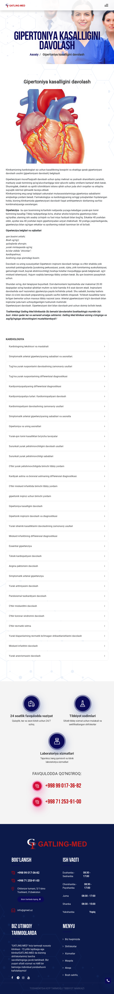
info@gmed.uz (25, 910)
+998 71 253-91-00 (63, 802)
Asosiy (34, 54)
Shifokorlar (70, 946)
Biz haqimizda (71, 939)
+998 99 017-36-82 (63, 786)
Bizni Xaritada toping (30, 899)
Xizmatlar (69, 953)
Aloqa (67, 967)
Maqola (68, 960)
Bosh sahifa (70, 975)
